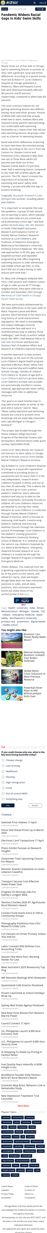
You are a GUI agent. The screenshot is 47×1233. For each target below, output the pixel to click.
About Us (29, 1193)
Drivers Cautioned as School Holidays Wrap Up (22, 994)
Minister (19, 1132)
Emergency (14, 1156)
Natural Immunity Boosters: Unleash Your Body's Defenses (34, 656)
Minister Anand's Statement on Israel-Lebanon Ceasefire (23, 870)
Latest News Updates (7, 1188)
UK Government (22, 1160)
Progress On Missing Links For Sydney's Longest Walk (18, 893)
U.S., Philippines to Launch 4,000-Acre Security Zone (23, 1043)
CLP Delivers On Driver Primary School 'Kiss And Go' (23, 935)
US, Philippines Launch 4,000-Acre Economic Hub (20, 1032)
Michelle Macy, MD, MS (21, 225)
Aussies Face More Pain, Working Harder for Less (20, 958)
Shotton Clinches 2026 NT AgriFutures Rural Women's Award (23, 904)
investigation (8, 1151)
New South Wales (22, 1141)
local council (7, 1141)
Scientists (6, 1165)
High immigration (15, 782)
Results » (35, 805)
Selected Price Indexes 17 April (19, 822)
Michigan (24, 611)
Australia (6, 1117)
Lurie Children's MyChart (14, 378)
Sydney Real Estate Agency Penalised (22, 1005)
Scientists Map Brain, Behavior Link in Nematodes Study (23, 1087)
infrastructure (37, 1141)
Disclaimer (6, 1197)
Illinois (40, 607)
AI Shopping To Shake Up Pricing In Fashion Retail (21, 1053)
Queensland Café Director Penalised (22, 985)
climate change (8, 1170)
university (22, 607)
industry (41, 1146)
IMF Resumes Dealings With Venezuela (23, 977)
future (16, 1165)
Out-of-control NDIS (16, 793)
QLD (33, 1160)
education (18, 1146)
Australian (26, 1122)
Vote (8, 805)
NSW (5, 1127)
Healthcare (12, 771)
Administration (9, 611)
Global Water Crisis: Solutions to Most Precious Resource (34, 675)
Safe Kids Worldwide (12, 341)
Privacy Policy (7, 1193)
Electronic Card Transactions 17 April (22, 840)
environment (8, 1132)
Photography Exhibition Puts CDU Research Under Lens (20, 925)
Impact (29, 1170)
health (11, 607)
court (37, 1170)
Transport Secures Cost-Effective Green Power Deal (20, 883)
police (17, 1122)
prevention (23, 621)
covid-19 (30, 1136)
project (41, 1151)
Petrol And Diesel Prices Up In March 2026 (22, 831)
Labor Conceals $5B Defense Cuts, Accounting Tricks (20, 948)
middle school (10, 624)
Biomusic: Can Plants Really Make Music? (35, 637)
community (7, 1122)
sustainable (26, 1156)
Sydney (24, 1165)
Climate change (14, 760)
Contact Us (30, 1190)
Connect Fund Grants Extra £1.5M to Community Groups (22, 914)
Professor (23, 1127)
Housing (10, 776)
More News (23, 1105)
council (16, 1136)
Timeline (6, 814)
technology (30, 1146)
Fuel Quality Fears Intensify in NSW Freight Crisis (21, 1066)
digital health (38, 621)
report (31, 148)
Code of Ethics (31, 1186)
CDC (43, 611)
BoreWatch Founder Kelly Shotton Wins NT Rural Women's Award (21, 1076)
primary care (8, 621)
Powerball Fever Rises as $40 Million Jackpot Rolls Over (33, 692)
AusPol (18, 1151)
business (6, 1136)
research (37, 1122)
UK (23, 1136)
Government (18, 1117)
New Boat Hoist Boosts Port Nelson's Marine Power (22, 1014)
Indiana (6, 614)
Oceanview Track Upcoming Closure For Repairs (22, 860)
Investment (7, 1146)
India (32, 607)
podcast (24, 456)
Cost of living (13, 765)
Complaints (30, 1197)
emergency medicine (23, 614)
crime (5, 1156)
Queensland (30, 1132)
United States (30, 1151)
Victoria (13, 1127)
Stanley (35, 611)
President (34, 1165)
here (26, 594)
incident (15, 1175)
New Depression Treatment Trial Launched (20, 1097)
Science (4, 9)
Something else (14, 799)
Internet (6, 1175)
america (21, 1170)
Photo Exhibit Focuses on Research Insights (21, 849)
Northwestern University (23, 618)
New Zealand (8, 1160)
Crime (9, 787)
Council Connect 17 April (15, 1023)
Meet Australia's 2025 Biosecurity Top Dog (23, 969)
